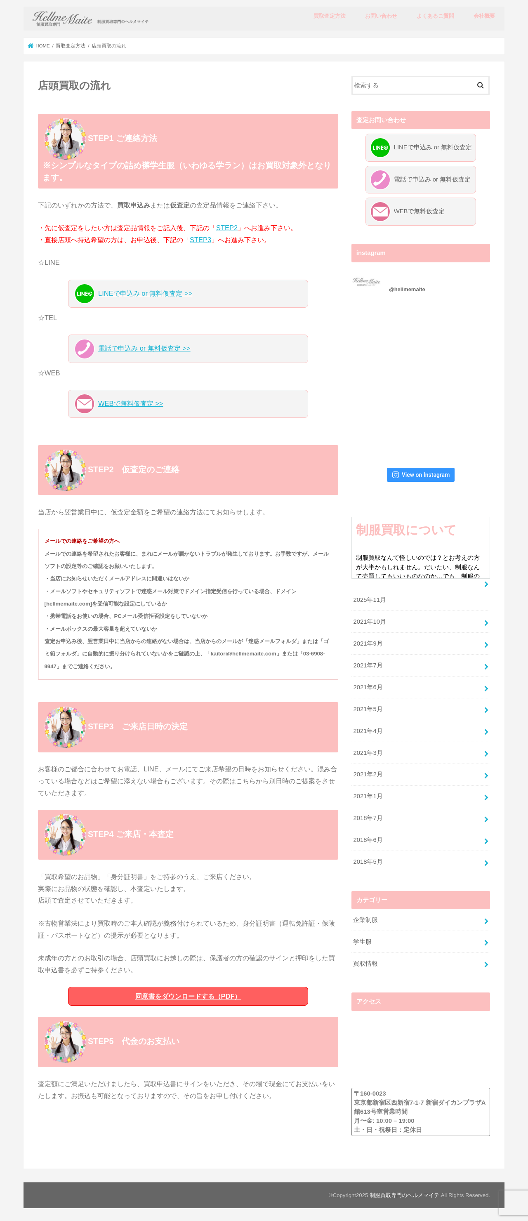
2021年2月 (367, 774)
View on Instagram (421, 474)
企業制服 (365, 919)
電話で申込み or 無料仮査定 (420, 179)
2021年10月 (369, 621)
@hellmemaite (407, 288)
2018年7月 (367, 817)
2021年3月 (367, 752)
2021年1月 (367, 795)
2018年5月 (367, 861)
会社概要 (484, 16)
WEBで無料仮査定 (407, 211)
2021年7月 (367, 664)
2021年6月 (367, 686)
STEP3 (200, 239)
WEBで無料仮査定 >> (118, 404)
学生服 (362, 941)
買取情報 (365, 962)
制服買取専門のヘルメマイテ (404, 1195)
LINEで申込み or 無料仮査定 (421, 147)
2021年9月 (367, 642)
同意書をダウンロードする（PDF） (188, 996)
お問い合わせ (381, 16)
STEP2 (227, 227)
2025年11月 (369, 599)
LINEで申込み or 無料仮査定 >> (133, 293)
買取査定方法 (330, 16)
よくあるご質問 (435, 16)
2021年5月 (367, 708)
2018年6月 (367, 839)
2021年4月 (367, 730)
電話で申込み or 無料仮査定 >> (132, 349)
